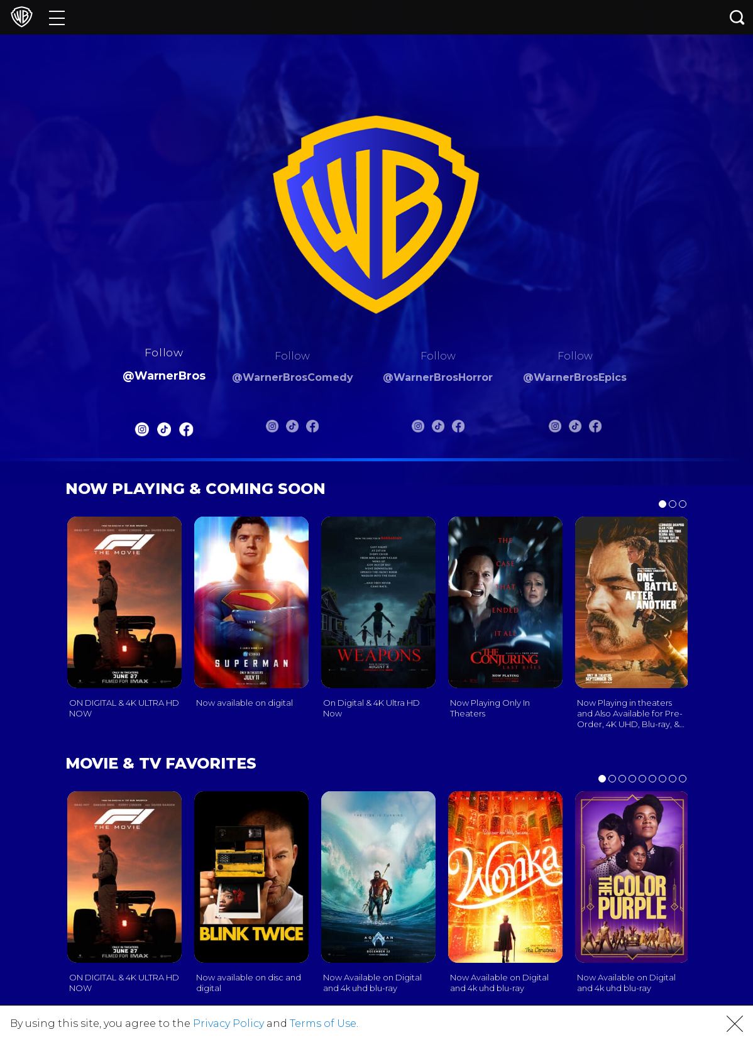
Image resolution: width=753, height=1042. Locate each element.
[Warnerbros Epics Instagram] (555, 428)
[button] (735, 1024)
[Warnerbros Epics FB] (595, 428)
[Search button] (737, 17)
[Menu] (57, 17)
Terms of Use (323, 1023)
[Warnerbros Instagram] (141, 432)
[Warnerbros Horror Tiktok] (438, 428)
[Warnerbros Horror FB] (458, 428)
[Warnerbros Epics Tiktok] (575, 428)
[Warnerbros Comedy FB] (312, 428)
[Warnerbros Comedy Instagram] (272, 428)
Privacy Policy (228, 1023)
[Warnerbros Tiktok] (164, 432)
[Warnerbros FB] (186, 432)
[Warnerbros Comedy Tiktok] (292, 428)
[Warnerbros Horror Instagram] (418, 428)
